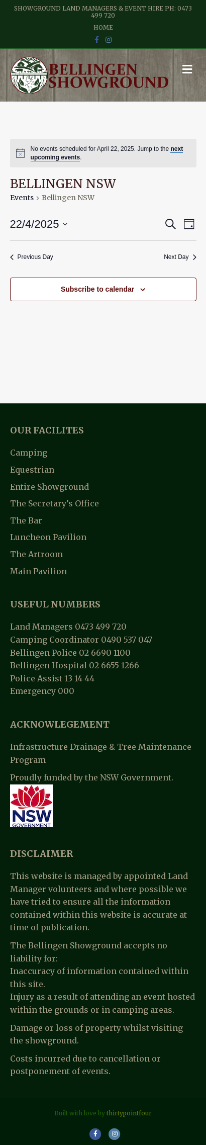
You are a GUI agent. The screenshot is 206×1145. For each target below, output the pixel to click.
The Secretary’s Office (54, 503)
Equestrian (32, 470)
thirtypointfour (129, 1113)
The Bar (26, 520)
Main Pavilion (38, 571)
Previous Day (31, 256)
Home (103, 27)
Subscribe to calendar (97, 289)
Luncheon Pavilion (48, 537)
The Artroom (36, 554)
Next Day (180, 256)
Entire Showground (49, 487)
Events (22, 197)
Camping (28, 453)
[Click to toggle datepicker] (39, 224)
